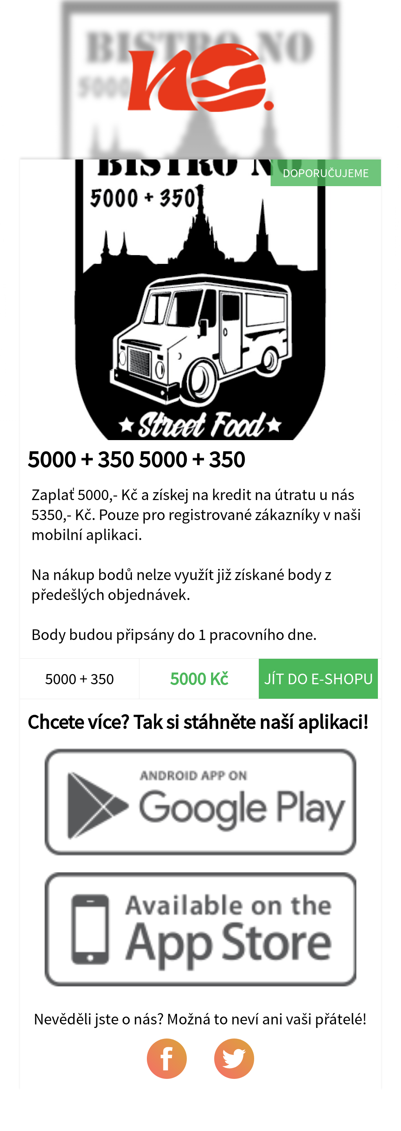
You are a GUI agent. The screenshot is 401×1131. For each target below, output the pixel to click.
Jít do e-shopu (318, 679)
